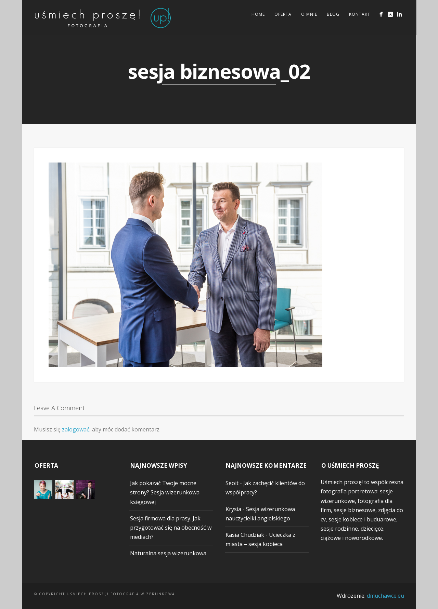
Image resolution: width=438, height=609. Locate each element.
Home (258, 14)
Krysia (233, 509)
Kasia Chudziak (245, 535)
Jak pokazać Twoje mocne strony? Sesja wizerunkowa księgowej (164, 492)
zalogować (75, 429)
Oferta (282, 14)
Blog (332, 14)
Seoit (232, 483)
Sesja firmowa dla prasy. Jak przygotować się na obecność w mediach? (170, 528)
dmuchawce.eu (385, 595)
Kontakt (359, 14)
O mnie (309, 14)
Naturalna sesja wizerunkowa (168, 553)
